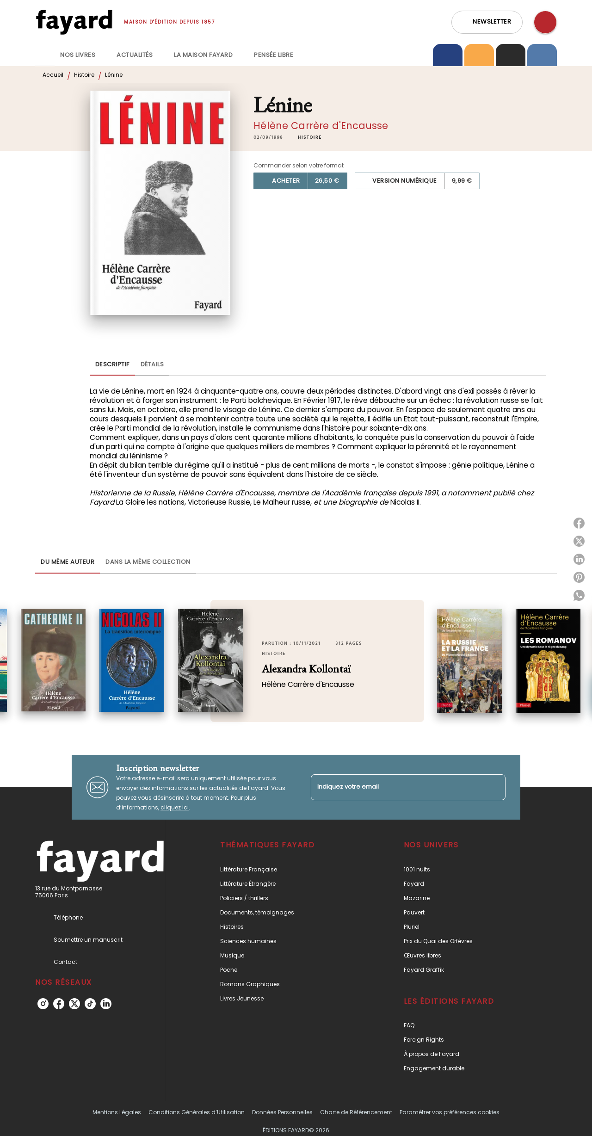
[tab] (45, 55)
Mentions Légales (116, 1112)
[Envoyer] (494, 787)
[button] (487, 22)
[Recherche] (545, 22)
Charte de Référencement (356, 1112)
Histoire (84, 75)
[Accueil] (74, 22)
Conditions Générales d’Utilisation (196, 1112)
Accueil (53, 75)
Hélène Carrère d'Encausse (320, 125)
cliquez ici (174, 807)
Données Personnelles (282, 1112)
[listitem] (43, 1004)
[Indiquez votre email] (396, 787)
